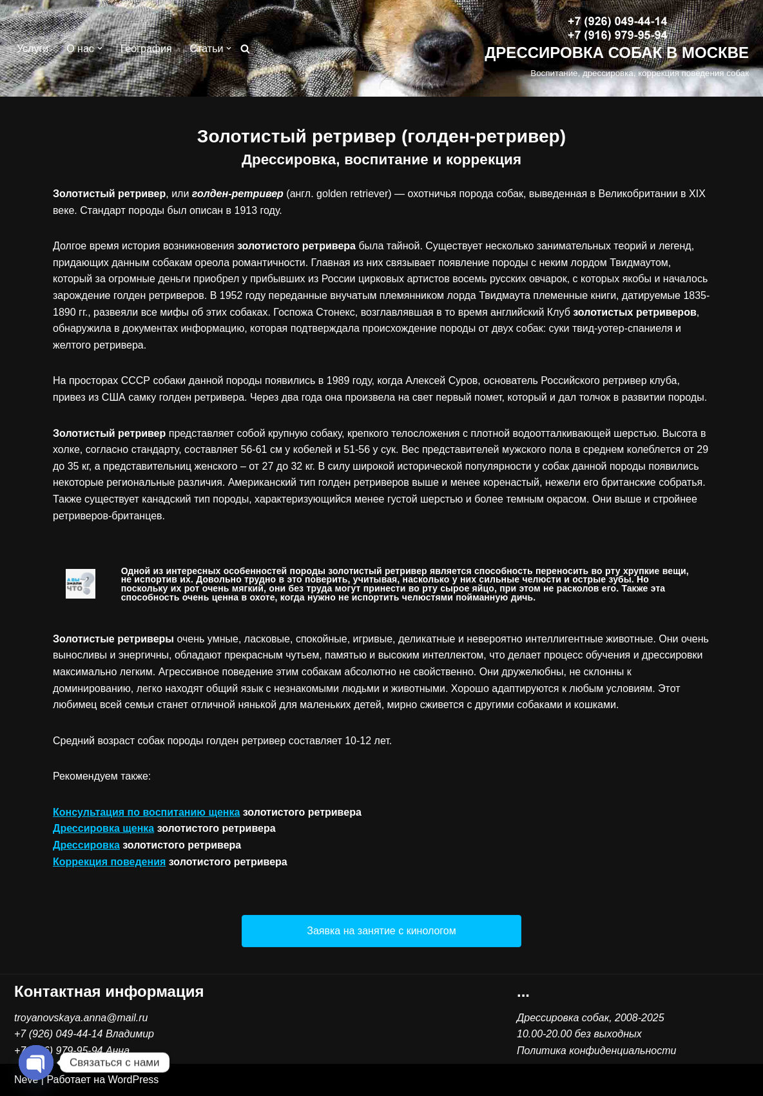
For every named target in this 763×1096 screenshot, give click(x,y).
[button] (99, 48)
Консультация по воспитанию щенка (146, 812)
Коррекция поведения (109, 861)
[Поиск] (245, 48)
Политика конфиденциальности (596, 1050)
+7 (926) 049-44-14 (58, 1033)
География (146, 48)
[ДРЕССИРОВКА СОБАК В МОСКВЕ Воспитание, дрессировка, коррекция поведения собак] (617, 48)
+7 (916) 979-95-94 (58, 1050)
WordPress (133, 1079)
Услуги (32, 48)
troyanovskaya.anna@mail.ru (81, 1017)
